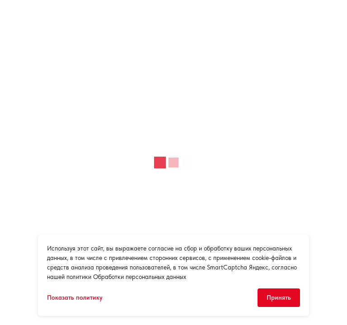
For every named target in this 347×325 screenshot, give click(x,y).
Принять (279, 297)
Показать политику (75, 297)
